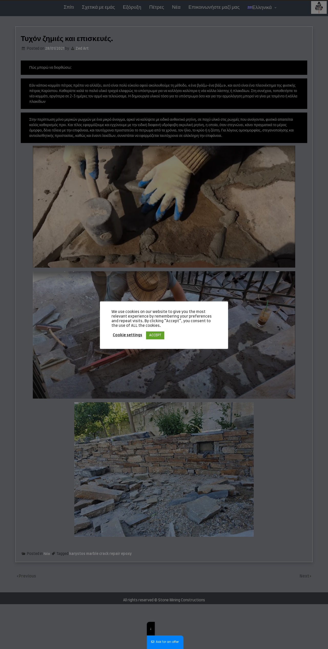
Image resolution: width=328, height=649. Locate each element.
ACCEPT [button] (155, 335)
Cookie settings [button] (127, 335)
